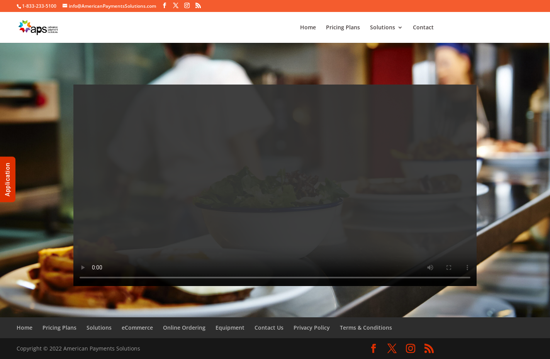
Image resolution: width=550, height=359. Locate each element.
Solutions (382, 28)
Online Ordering (184, 327)
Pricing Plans (343, 28)
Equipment (230, 327)
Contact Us (269, 327)
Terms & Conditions (366, 327)
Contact (423, 28)
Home (308, 28)
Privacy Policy (312, 327)
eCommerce (137, 327)
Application (7, 179)
